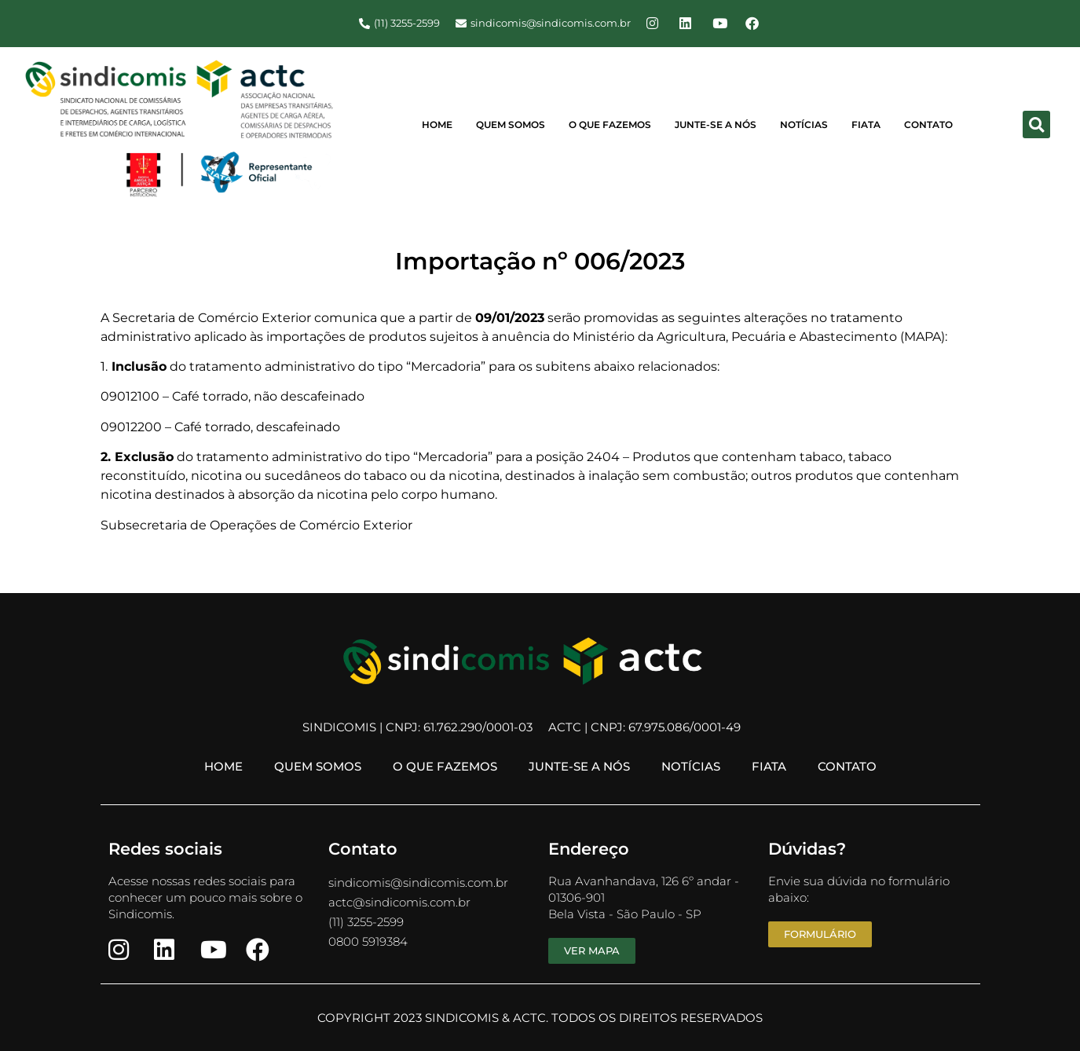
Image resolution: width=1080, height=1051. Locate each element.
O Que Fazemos (610, 124)
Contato (928, 124)
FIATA (865, 124)
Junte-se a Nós (715, 124)
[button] (1036, 124)
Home (437, 124)
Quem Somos (510, 124)
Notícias (804, 124)
